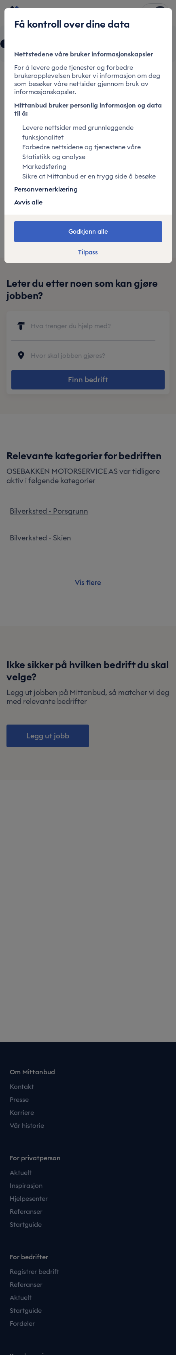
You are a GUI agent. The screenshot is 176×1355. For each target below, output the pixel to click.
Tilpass (88, 252)
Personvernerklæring (46, 189)
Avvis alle (28, 202)
